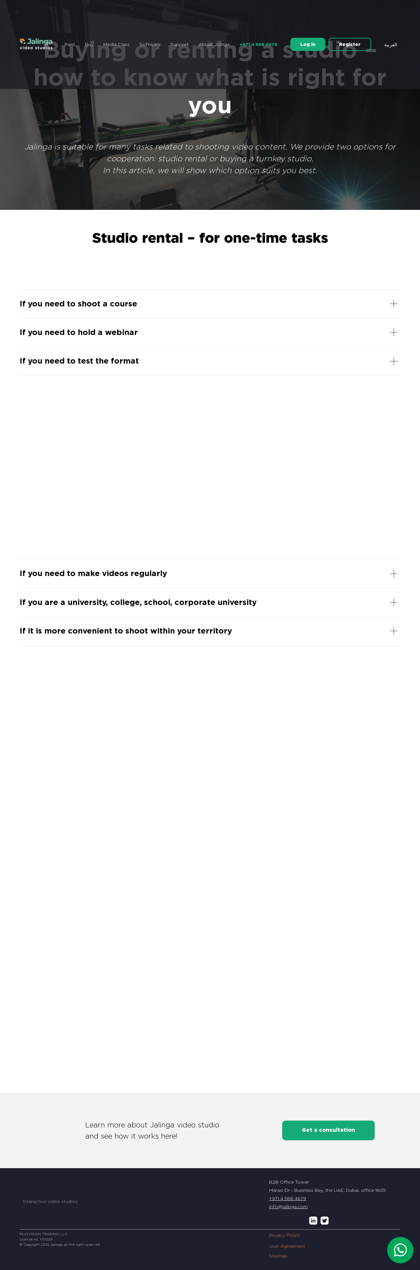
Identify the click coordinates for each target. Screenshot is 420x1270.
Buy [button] (89, 44)
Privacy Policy (284, 1235)
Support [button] (179, 44)
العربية (390, 44)
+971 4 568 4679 (258, 44)
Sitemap (278, 1256)
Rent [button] (70, 44)
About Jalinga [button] (214, 44)
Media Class (116, 44)
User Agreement (287, 1246)
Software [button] (149, 44)
